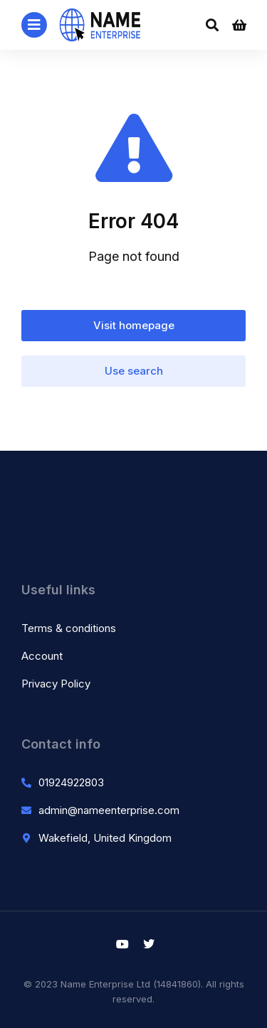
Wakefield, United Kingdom (105, 838)
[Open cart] (239, 24)
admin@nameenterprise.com (108, 810)
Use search (134, 371)
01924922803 (71, 782)
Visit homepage (133, 325)
